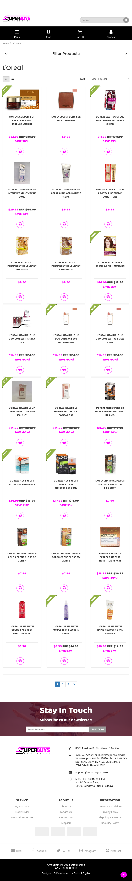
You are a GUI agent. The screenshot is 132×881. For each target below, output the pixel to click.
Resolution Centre (22, 817)
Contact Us (66, 817)
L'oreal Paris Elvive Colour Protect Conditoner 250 (22, 630)
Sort (82, 79)
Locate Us (66, 812)
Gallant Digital (82, 873)
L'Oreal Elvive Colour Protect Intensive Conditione (110, 193)
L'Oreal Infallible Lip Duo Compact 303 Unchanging (66, 339)
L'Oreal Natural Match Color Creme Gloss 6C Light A (21, 557)
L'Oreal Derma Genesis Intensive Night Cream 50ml (22, 193)
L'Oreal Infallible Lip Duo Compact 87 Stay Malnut (22, 411)
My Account (22, 806)
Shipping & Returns (110, 817)
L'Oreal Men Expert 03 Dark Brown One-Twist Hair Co (110, 411)
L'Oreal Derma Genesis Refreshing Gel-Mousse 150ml (66, 193)
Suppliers (66, 823)
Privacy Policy (110, 812)
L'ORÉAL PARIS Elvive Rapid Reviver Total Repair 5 (110, 630)
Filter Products (66, 54)
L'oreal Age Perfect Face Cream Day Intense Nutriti (22, 120)
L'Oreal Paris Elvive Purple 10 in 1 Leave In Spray (66, 630)
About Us (66, 806)
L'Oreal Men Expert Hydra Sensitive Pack (22, 483)
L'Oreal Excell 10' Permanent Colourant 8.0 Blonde (66, 266)
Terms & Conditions (110, 806)
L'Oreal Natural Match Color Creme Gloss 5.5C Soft (109, 484)
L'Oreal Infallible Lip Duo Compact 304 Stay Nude (110, 339)
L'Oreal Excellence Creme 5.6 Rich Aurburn (110, 264)
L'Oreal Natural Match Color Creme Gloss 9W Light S (65, 557)
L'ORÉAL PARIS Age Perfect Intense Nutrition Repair (110, 557)
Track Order (22, 812)
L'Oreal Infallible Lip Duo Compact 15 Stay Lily (22, 339)
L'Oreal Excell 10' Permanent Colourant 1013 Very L (22, 266)
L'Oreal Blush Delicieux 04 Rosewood (66, 119)
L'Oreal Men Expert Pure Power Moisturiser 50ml (66, 484)
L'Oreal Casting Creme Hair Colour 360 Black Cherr (110, 120)
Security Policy (110, 823)
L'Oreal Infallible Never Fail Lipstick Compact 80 (66, 411)
